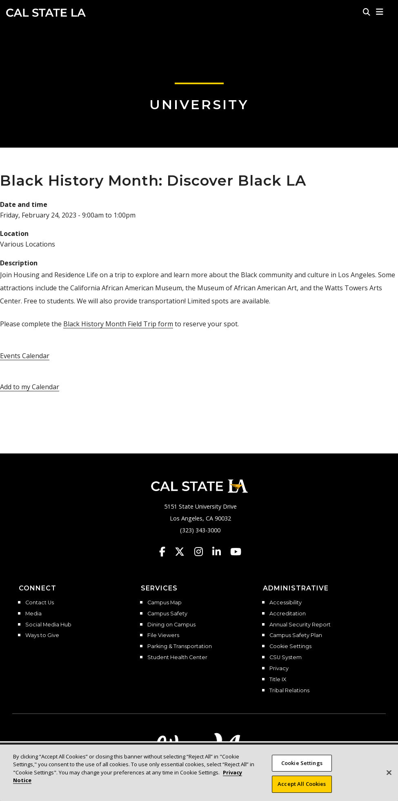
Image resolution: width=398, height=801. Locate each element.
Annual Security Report (300, 625)
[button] (380, 12)
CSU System (285, 657)
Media (33, 614)
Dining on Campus (171, 625)
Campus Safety (167, 614)
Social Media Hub (48, 625)
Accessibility (285, 603)
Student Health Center (177, 657)
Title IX (277, 679)
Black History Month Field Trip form (118, 323)
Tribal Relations (289, 690)
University (199, 104)
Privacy (279, 668)
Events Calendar (24, 355)
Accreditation (287, 614)
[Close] (389, 772)
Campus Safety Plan (295, 635)
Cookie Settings (290, 646)
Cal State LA (46, 13)
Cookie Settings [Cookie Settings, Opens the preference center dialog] (301, 763)
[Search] (366, 12)
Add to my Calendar (29, 386)
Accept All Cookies (302, 784)
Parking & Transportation (179, 646)
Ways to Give (42, 635)
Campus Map (164, 603)
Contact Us (39, 603)
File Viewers (163, 635)
